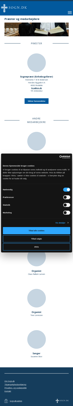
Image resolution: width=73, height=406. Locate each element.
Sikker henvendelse (36, 101)
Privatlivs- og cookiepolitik (15, 388)
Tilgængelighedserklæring (15, 384)
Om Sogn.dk (9, 381)
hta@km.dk (36, 88)
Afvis (36, 247)
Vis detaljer (60, 223)
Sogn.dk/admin (16, 401)
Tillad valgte (36, 239)
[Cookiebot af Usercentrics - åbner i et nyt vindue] (59, 157)
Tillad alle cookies (36, 231)
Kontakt (7, 391)
